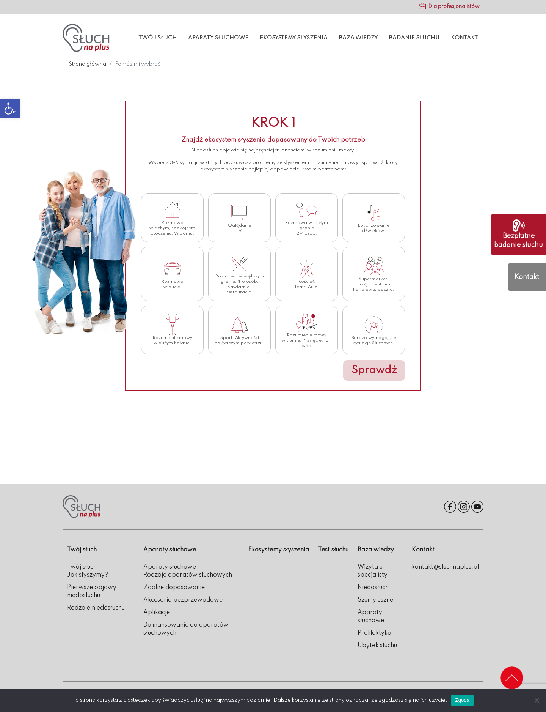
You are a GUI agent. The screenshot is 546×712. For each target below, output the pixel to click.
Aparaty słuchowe (218, 38)
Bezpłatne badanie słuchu (518, 234)
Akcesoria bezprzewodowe (183, 600)
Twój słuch (157, 38)
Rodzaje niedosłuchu (96, 608)
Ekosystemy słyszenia (294, 38)
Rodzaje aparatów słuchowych (187, 575)
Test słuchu (333, 550)
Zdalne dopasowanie (174, 587)
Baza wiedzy (358, 38)
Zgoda (462, 700)
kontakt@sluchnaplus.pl (445, 567)
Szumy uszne (375, 600)
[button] (10, 108)
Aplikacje (156, 613)
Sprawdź (374, 370)
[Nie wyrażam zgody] (536, 700)
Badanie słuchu (414, 38)
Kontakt (464, 38)
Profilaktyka (374, 633)
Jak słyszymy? (87, 575)
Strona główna (87, 64)
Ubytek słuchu (377, 646)
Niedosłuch (373, 587)
